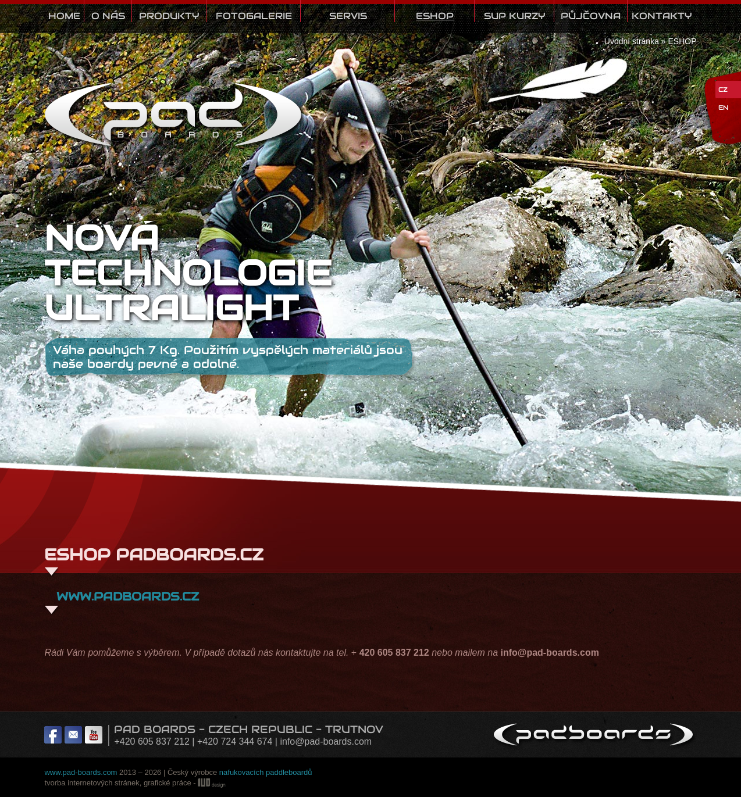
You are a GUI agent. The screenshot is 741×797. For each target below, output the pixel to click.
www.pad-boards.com (80, 772)
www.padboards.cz (125, 596)
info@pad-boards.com (326, 741)
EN (723, 107)
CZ (723, 89)
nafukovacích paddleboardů (265, 772)
